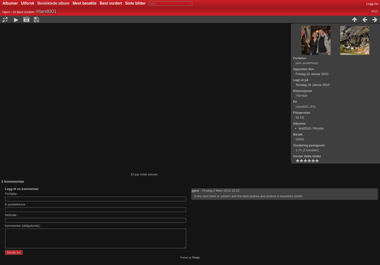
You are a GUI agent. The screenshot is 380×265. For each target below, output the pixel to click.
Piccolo (318, 128)
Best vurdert (111, 3)
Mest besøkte (85, 3)
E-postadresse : (16, 204)
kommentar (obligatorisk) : (23, 225)
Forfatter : (12, 194)
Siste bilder (135, 3)
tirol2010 (305, 128)
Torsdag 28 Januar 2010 (313, 85)
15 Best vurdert (23, 12)
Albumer (10, 3)
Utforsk (27, 3)
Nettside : (11, 215)
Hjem (6, 12)
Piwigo (196, 261)
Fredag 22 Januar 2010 (312, 74)
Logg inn (372, 4)
